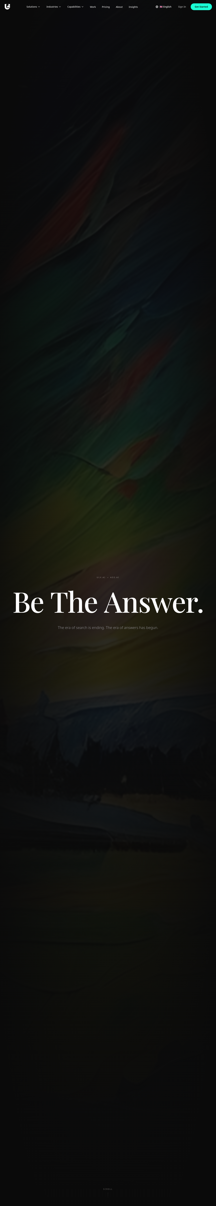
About (119, 6)
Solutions (33, 6)
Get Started (201, 6)
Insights (133, 6)
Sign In (182, 6)
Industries (53, 6)
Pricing (106, 6)
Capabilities (75, 6)
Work (93, 6)
